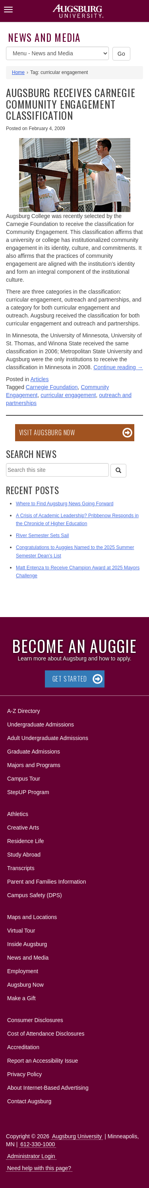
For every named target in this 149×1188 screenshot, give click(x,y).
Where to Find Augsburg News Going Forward (64, 503)
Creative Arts (23, 827)
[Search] (118, 470)
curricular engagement (68, 395)
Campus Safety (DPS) (34, 895)
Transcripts (21, 868)
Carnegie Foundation (52, 387)
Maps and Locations (32, 917)
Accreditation (23, 1047)
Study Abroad (24, 854)
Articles (40, 379)
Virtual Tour (21, 930)
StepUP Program (28, 792)
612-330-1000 (37, 1144)
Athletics (17, 814)
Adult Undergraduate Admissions (47, 738)
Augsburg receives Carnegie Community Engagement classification (70, 104)
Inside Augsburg (27, 944)
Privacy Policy (24, 1074)
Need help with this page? (39, 1168)
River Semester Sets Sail (42, 535)
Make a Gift (21, 998)
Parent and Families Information (46, 881)
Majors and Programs (33, 763)
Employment (22, 971)
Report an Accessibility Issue (42, 1061)
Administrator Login (31, 1156)
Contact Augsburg (29, 1101)
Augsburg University (77, 1136)
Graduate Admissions (33, 751)
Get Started (69, 679)
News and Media (44, 37)
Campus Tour (23, 778)
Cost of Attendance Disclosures (46, 1033)
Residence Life (25, 841)
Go (122, 54)
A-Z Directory (23, 711)
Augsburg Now (25, 985)
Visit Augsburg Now (47, 432)
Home (18, 72)
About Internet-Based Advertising (48, 1088)
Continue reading (118, 367)
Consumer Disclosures (35, 1020)
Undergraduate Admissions (40, 724)
